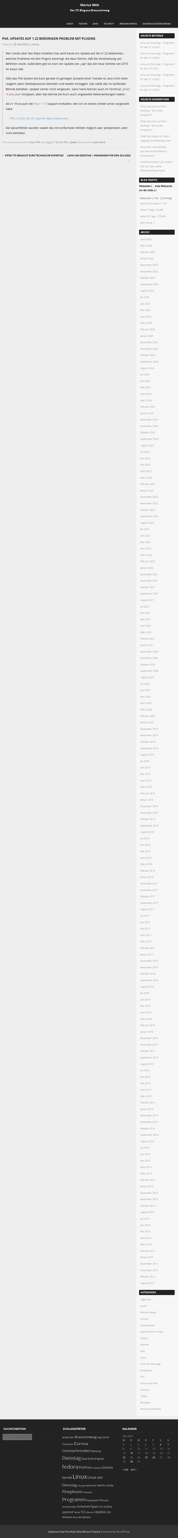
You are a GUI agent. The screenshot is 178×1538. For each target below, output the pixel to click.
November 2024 (149, 348)
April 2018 (145, 857)
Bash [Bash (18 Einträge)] (71, 1437)
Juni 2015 (145, 1076)
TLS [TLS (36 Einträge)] (83, 1512)
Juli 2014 (144, 1147)
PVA (38, 142)
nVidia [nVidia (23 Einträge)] (109, 1485)
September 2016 (149, 980)
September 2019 (149, 748)
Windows (145, 1402)
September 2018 (149, 825)
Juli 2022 (144, 529)
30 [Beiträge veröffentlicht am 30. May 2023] (131, 1461)
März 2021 (146, 632)
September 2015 (149, 1057)
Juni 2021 (145, 612)
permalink (99, 142)
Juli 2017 (144, 915)
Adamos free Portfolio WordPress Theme (74, 1531)
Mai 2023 (145, 464)
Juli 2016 (144, 993)
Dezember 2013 (149, 1192)
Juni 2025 (145, 303)
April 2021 (145, 625)
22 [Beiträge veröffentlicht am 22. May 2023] (124, 1457)
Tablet (143, 1396)
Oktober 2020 (147, 664)
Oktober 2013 (147, 1205)
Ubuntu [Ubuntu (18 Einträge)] (90, 1512)
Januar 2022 (146, 567)
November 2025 (149, 271)
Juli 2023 (144, 451)
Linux (69, 23)
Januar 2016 (146, 1031)
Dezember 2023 (149, 419)
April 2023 (145, 471)
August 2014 (147, 1141)
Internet (144, 1344)
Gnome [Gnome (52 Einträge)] (107, 1467)
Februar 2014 (147, 1179)
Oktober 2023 (147, 432)
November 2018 (149, 812)
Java (95, 23)
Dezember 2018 (149, 806)
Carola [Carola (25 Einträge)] (105, 1437)
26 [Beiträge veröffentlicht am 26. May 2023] (153, 1457)
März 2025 (146, 322)
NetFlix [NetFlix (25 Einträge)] (101, 1485)
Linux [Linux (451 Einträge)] (80, 1476)
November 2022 (149, 503)
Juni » (133, 1469)
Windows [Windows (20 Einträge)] (67, 1517)
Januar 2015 (146, 1109)
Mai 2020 (145, 696)
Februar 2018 (147, 870)
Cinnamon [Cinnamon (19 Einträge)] (67, 1444)
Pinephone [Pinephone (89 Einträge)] (72, 1491)
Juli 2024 (144, 374)
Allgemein (145, 1299)
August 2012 (147, 1283)
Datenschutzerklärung (157, 23)
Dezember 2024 (149, 342)
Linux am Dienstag (150, 1363)
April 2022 (145, 548)
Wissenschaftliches (150, 1408)
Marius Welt (89, 5)
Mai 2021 (145, 619)
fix (61, 142)
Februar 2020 (147, 716)
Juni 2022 (145, 535)
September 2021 (149, 593)
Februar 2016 (147, 1025)
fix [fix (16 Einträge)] (92, 1467)
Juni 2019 (145, 767)
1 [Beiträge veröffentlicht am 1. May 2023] (123, 1444)
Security (109, 23)
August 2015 (147, 1064)
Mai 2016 (145, 1005)
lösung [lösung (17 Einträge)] (80, 1485)
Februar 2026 (147, 252)
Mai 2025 (145, 310)
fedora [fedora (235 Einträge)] (70, 1466)
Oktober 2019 (147, 741)
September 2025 (149, 284)
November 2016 (149, 967)
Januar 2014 (146, 1186)
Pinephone (146, 1370)
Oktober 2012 (147, 1276)
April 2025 (145, 316)
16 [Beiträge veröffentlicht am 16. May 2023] (131, 1453)
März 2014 (146, 1173)
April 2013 (145, 1237)
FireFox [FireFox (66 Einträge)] (84, 1467)
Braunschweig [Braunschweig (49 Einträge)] (85, 1437)
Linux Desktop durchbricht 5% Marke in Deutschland (153, 151)
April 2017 (145, 935)
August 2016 (147, 986)
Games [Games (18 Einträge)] (97, 1467)
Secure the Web (149, 1383)
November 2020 (149, 657)
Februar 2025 (147, 329)
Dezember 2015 (149, 1038)
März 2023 (146, 477)
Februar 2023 (147, 484)
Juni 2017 (145, 922)
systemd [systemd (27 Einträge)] (67, 1512)
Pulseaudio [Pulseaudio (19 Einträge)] (92, 1500)
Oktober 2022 (147, 509)
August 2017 (147, 909)
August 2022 (147, 522)
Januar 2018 (146, 877)
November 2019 (149, 735)
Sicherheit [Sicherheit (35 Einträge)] (83, 1506)
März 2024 (146, 400)
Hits (156, 198)
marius (35, 44)
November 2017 (149, 890)
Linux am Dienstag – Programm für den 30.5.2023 (99, 158)
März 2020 (146, 709)
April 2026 (145, 239)
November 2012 (149, 1270)
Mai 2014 (145, 1160)
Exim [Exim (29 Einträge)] (91, 1459)
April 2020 (145, 703)
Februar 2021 (147, 638)
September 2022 (149, 516)
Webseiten (145, 198)
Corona (144, 1318)
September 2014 (149, 1134)
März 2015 (146, 1096)
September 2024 (149, 361)
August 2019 (147, 754)
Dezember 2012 (149, 1263)
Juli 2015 (144, 1070)
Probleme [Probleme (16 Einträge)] (87, 1492)
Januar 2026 (146, 258)
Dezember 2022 (149, 496)
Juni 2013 (145, 1225)
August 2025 (147, 290)
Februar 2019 (147, 793)
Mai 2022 (145, 542)
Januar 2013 (146, 1257)
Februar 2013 (147, 1250)
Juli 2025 (144, 297)
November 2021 (149, 580)
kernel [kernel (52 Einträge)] (67, 1477)
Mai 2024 (145, 387)
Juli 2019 (144, 761)
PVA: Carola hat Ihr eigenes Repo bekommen (39, 118)
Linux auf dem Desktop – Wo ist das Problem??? (153, 110)
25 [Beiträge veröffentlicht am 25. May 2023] (146, 1457)
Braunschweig (128, 23)
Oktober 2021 (147, 587)
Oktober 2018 (147, 819)
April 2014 (145, 1167)
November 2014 (149, 1121)
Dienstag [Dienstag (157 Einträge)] (71, 1458)
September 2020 (149, 670)
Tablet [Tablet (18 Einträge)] (77, 1512)
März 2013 (146, 1244)
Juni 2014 (145, 1154)
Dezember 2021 (149, 574)
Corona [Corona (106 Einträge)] (81, 1443)
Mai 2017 (145, 928)
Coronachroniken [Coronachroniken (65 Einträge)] (76, 1450)
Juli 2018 (144, 838)
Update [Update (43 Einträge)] (99, 1512)
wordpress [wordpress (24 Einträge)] (84, 1517)
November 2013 (149, 1199)
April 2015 (145, 1089)
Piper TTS (40, 104)
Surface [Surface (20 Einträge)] (108, 1506)
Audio (143, 1305)
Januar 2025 (146, 335)
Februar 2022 (147, 561)
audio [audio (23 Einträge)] (65, 1437)
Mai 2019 (145, 774)
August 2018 (147, 831)
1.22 (56, 142)
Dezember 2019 (149, 728)
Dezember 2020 (149, 651)
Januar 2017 (146, 954)
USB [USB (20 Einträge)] (108, 1512)
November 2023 (149, 426)
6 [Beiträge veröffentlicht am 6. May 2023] (160, 1444)
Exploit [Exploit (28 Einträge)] (99, 1459)
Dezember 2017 (149, 883)
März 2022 (146, 554)
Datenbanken (147, 1325)
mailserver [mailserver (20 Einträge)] (91, 1485)
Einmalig (167, 198)
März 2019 (146, 786)
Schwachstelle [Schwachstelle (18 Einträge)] (69, 1506)
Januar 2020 (146, 722)
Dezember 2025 (149, 264)
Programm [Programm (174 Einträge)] (74, 1499)
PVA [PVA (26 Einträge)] (101, 1500)
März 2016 (146, 1018)
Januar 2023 (146, 490)
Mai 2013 (145, 1231)
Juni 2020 (145, 690)
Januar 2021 (146, 645)
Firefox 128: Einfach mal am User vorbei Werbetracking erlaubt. (156, 166)
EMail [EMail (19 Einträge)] (84, 1458)
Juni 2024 (145, 381)
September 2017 (149, 902)
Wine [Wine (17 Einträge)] (75, 1517)
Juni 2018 (145, 844)
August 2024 (147, 368)
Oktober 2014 (147, 1128)
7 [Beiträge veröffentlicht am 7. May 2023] (168, 1444)
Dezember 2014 (149, 1115)
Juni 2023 (145, 458)
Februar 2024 (147, 406)
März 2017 (146, 941)
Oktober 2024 (147, 355)
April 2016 (145, 1012)
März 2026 (146, 245)
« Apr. (126, 1469)
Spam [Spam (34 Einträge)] (95, 1506)
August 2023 (147, 445)
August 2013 (147, 1212)
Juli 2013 (144, 1218)
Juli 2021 (144, 606)
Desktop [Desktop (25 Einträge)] (96, 1451)
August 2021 (147, 600)
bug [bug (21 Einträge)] (99, 1437)
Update (73, 142)
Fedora (83, 23)
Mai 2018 (145, 851)
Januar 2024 (146, 413)
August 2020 (147, 677)
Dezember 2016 (149, 960)
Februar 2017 (147, 947)
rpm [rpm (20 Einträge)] (106, 1500)
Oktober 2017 (147, 896)
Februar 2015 (147, 1102)
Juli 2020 (144, 683)
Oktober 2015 (147, 1050)
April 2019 (145, 780)
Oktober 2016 (147, 973)
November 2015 (149, 1044)
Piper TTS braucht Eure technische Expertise (33, 155)
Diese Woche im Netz (152, 1331)
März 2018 (146, 864)
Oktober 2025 (147, 277)
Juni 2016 (145, 999)
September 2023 (149, 438)
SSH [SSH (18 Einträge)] (101, 1506)
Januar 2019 (146, 799)
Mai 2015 (145, 1083)
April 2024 (145, 393)
